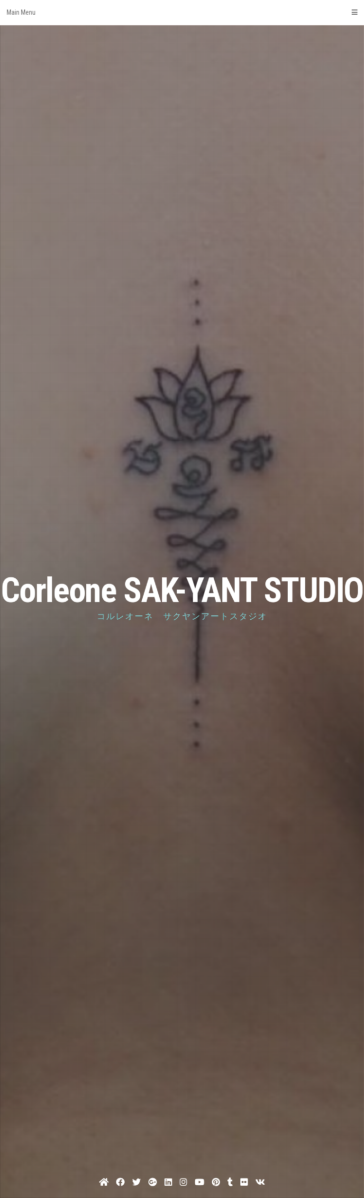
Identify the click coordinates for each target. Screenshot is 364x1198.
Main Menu (182, 12)
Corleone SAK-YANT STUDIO (182, 590)
